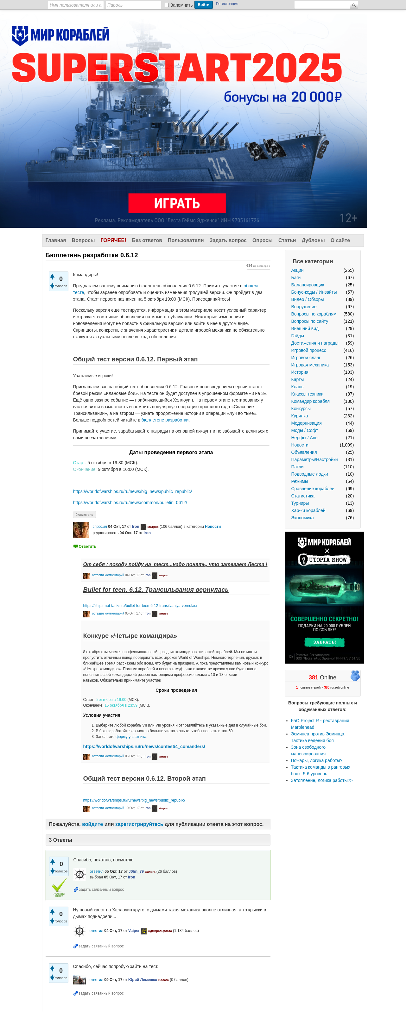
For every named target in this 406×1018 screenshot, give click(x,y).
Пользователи (186, 240)
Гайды (297, 335)
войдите (92, 824)
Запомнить (181, 5)
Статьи (287, 240)
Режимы (299, 481)
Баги (296, 277)
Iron (135, 526)
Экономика (302, 517)
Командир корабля (310, 401)
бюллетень (84, 514)
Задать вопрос (228, 240)
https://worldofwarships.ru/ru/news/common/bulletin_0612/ (130, 502)
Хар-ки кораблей (308, 510)
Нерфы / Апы (305, 437)
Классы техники (307, 394)
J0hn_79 (136, 871)
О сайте (340, 240)
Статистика (303, 495)
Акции (297, 270)
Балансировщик (307, 284)
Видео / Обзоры (307, 299)
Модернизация (306, 423)
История (299, 372)
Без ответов (147, 240)
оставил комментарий (108, 575)
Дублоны (313, 240)
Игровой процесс (308, 350)
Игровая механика (310, 364)
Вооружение (304, 306)
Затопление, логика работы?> (322, 780)
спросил (99, 526)
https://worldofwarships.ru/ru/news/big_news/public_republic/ (132, 491)
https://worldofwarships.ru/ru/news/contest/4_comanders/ (144, 746)
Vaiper (134, 930)
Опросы (262, 240)
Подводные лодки (309, 474)
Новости (299, 444)
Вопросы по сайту (309, 321)
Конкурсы (301, 408)
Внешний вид (305, 328)
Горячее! (113, 240)
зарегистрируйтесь (139, 824)
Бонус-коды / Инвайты (314, 292)
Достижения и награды (315, 343)
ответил (97, 871)
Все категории (313, 261)
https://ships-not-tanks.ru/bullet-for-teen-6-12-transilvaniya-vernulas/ (140, 605)
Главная (56, 240)
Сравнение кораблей (313, 488)
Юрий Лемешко (142, 979)
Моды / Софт (304, 430)
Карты (297, 379)
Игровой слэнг (306, 357)
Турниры (300, 503)
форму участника (131, 736)
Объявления (304, 452)
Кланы (298, 386)
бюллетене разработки (165, 419)
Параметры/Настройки (314, 459)
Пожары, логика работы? (317, 760)
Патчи (297, 466)
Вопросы (83, 240)
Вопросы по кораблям (314, 313)
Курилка (299, 415)
